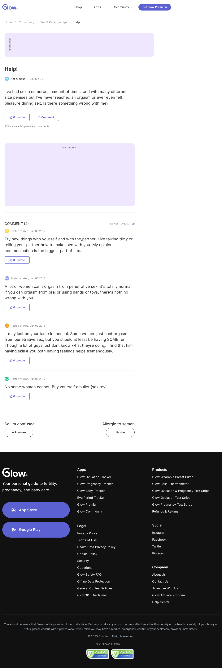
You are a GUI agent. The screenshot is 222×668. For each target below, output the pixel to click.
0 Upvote (17, 117)
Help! (77, 22)
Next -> (120, 432)
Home (9, 22)
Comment (45, 117)
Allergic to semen (118, 423)
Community (26, 22)
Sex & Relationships (53, 22)
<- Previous (19, 432)
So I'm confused (20, 423)
